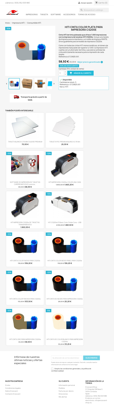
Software (56, 14)
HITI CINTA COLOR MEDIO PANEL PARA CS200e (64, 261)
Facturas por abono (66, 391)
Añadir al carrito (80, 73)
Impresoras (32, 14)
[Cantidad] (61, 73)
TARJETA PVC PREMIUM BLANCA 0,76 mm (64, 142)
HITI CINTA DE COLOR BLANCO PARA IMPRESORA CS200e (65, 340)
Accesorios (69, 14)
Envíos (7, 385)
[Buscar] (94, 10)
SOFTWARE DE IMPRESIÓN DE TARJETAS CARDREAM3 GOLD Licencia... (25, 183)
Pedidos (62, 388)
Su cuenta (64, 381)
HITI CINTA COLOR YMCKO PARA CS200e (25, 261)
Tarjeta (44, 14)
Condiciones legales (13, 388)
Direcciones (63, 394)
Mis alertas (63, 397)
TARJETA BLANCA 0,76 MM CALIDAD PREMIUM (25, 142)
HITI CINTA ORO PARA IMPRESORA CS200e (25, 339)
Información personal (67, 385)
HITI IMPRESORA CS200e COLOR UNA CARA (65, 182)
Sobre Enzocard (11, 391)
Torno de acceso (86, 14)
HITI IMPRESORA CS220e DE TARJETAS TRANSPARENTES (25, 223)
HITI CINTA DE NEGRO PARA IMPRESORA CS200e (65, 299)
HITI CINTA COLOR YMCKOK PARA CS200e (25, 299)
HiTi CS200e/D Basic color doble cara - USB (64, 222)
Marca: (62, 87)
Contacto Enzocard (12, 394)
